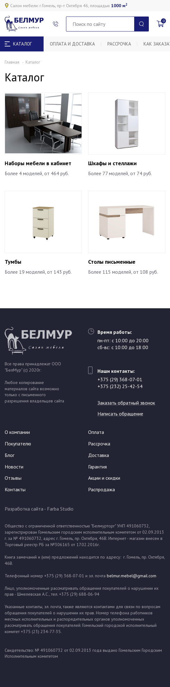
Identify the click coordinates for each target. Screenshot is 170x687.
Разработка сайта (24, 509)
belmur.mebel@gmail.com (131, 576)
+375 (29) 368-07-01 (119, 379)
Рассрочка (119, 44)
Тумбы (13, 261)
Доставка (98, 455)
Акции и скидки (104, 478)
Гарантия (97, 467)
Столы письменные (111, 261)
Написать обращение (120, 414)
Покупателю (18, 443)
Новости (14, 467)
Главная (12, 62)
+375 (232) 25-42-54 (120, 386)
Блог (9, 455)
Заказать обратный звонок (126, 403)
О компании (17, 432)
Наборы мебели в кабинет (38, 163)
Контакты (15, 489)
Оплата (96, 432)
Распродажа (101, 489)
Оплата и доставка (72, 44)
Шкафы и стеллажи (112, 163)
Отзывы (13, 478)
